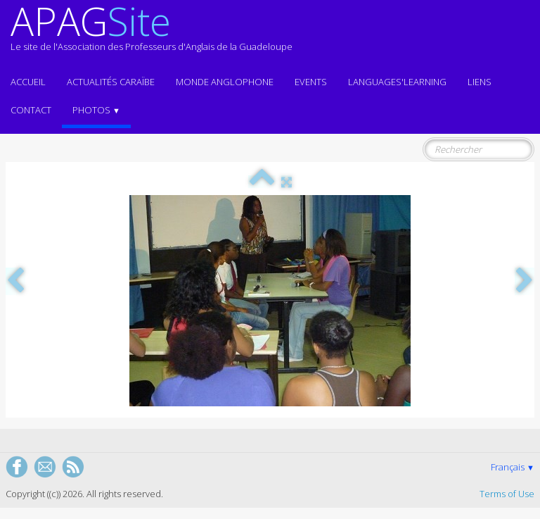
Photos (96, 110)
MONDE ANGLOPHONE (225, 81)
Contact (31, 110)
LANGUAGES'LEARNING (397, 81)
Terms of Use (507, 493)
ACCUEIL (28, 81)
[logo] (151, 34)
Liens (479, 81)
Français (512, 467)
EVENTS (311, 81)
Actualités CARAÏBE (111, 81)
